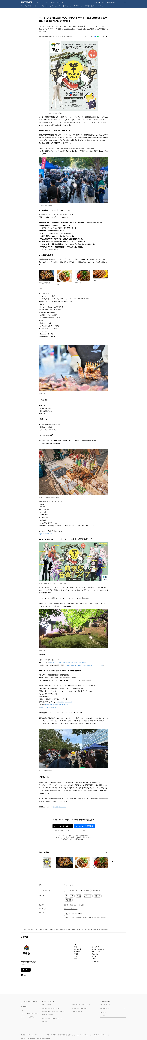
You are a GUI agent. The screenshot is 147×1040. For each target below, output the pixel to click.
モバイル (37, 6)
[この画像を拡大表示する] (47, 862)
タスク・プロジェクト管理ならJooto (81, 1005)
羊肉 (71, 896)
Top (22, 6)
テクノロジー (29, 6)
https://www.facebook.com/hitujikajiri (56, 704)
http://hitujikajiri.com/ (59, 807)
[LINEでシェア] (98, 36)
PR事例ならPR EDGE (77, 1011)
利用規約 (53, 1035)
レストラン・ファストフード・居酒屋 (78, 890)
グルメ (94, 6)
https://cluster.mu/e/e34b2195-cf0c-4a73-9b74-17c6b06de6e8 (67, 662)
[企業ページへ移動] (26, 950)
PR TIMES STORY (46, 1005)
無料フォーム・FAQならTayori (79, 1008)
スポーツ (100, 6)
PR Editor (44, 1021)
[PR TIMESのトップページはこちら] (42, 2)
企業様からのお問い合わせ (84, 1035)
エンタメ (50, 6)
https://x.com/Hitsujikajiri (48, 707)
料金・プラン (24, 1010)
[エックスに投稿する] (91, 36)
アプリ (44, 6)
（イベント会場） (79, 905)
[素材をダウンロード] (103, 36)
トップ (24, 930)
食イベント (87, 896)
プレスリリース (32, 930)
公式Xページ (103, 1012)
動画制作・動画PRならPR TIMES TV (51, 1008)
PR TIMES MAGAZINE (47, 1015)
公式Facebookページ (105, 1005)
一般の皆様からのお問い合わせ (101, 1035)
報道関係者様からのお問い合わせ (66, 1035)
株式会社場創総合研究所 (46, 930)
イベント (68, 885)
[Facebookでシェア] (94, 36)
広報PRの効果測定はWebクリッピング (52, 1018)
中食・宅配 (96, 890)
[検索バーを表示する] (125, 2)
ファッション (68, 6)
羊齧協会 (68, 900)
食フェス (97, 896)
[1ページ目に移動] (106, 852)
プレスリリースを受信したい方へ (29, 1013)
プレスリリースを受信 (98, 2)
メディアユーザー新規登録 (84, 826)
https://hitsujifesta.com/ (46, 534)
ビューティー (59, 6)
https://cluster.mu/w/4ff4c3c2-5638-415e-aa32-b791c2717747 (84, 665)
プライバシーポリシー (33, 1035)
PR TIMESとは (24, 1007)
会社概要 (23, 1035)
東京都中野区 (68, 905)
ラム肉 (79, 896)
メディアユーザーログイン (62, 826)
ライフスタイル (78, 6)
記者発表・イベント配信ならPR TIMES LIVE (53, 1011)
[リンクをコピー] (106, 36)
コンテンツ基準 (45, 1035)
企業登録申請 (111, 2)
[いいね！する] (86, 36)
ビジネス (87, 6)
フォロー (25, 970)
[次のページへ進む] (112, 861)
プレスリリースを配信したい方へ (29, 1017)
